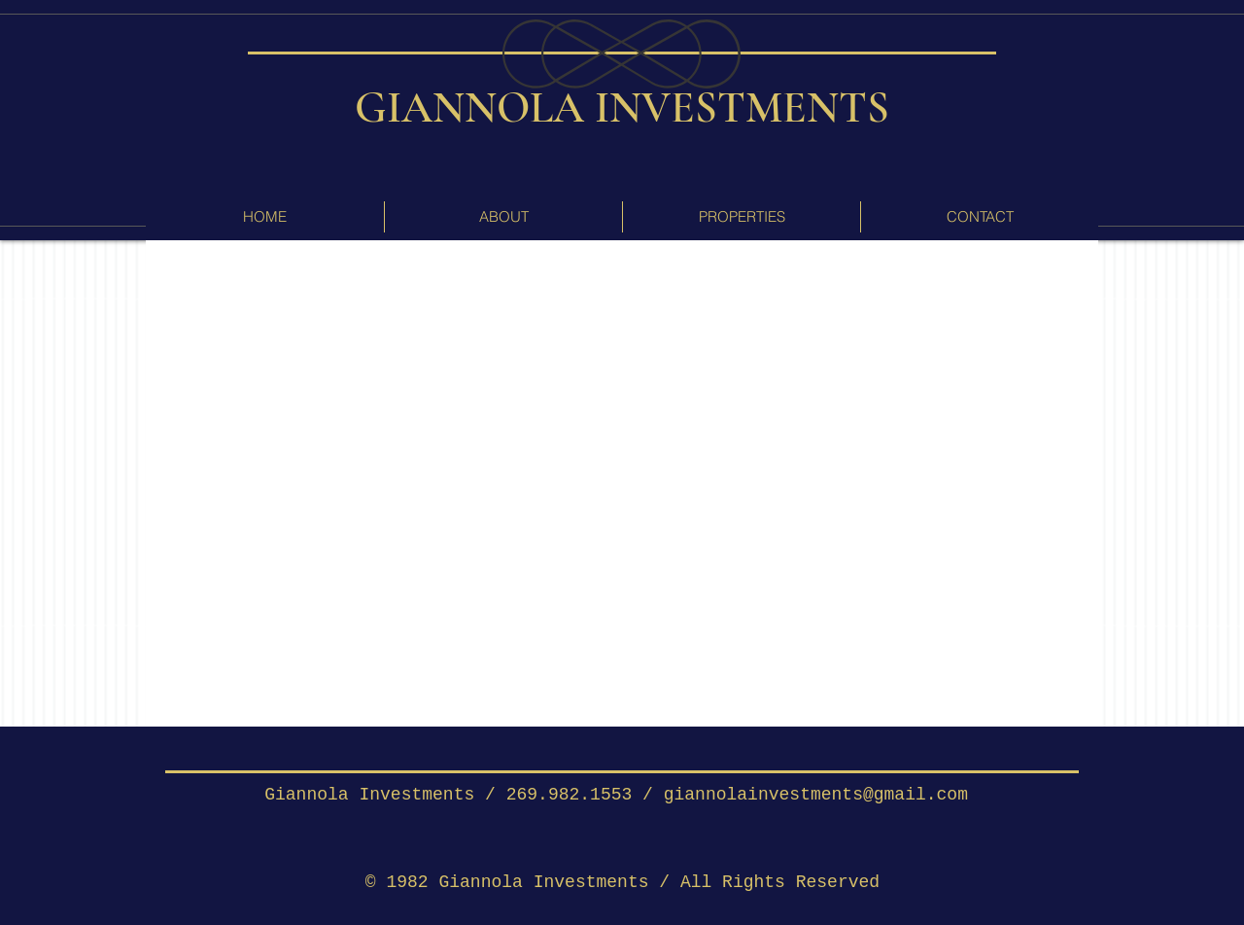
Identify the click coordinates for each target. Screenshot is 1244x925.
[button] (741, 216)
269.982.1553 (569, 794)
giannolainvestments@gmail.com (816, 794)
